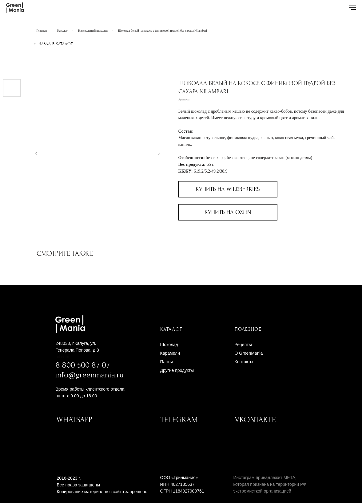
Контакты (244, 361)
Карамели (170, 353)
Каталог (62, 30)
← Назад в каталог (53, 43)
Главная (42, 30)
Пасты (166, 361)
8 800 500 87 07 (83, 365)
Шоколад (169, 344)
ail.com (62, 356)
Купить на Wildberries (228, 189)
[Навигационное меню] (352, 8)
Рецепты (243, 344)
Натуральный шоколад (93, 30)
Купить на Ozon (228, 212)
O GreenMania (249, 353)
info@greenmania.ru (89, 375)
